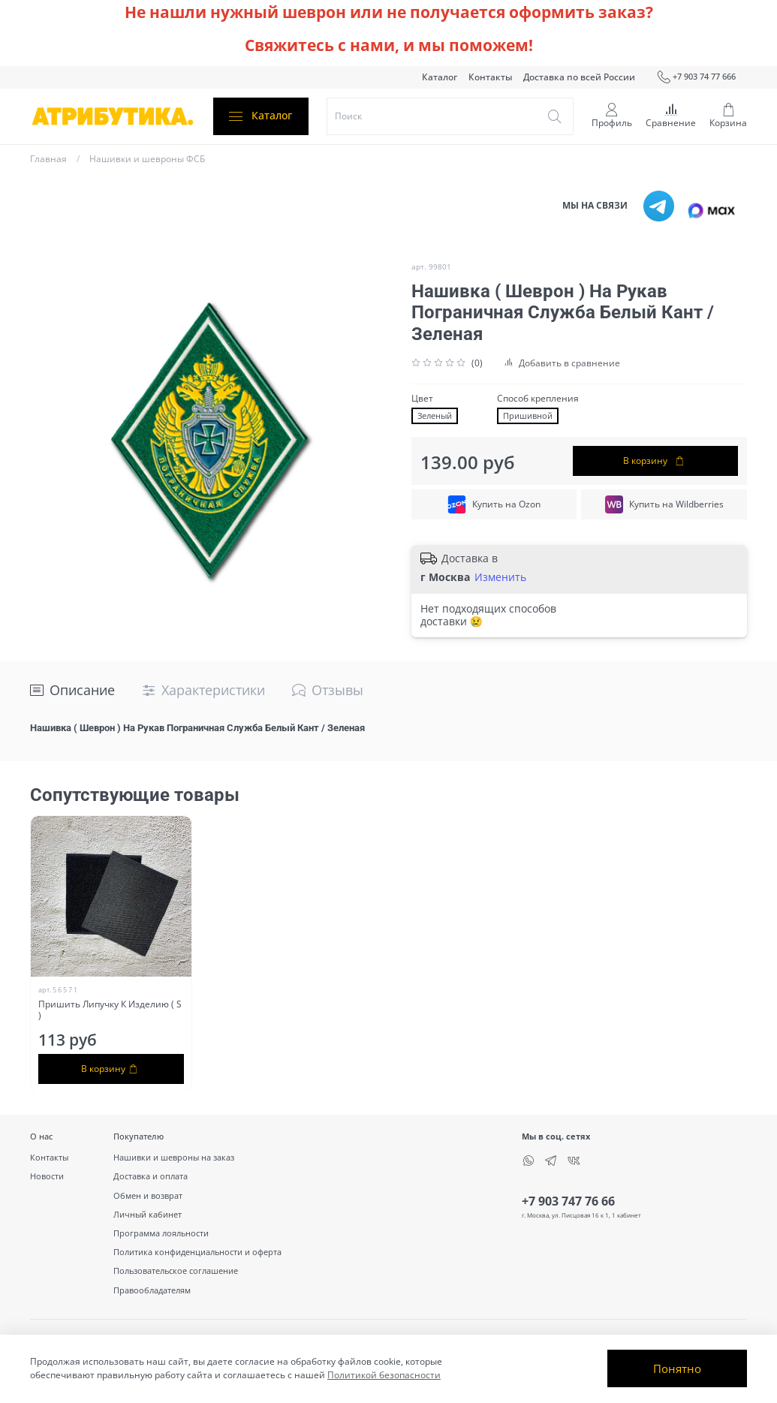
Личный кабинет (147, 1214)
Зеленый (434, 416)
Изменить (500, 577)
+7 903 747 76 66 (568, 1201)
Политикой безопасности (384, 1374)
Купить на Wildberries (664, 504)
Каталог (439, 77)
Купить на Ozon (494, 504)
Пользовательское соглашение (175, 1270)
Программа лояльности (161, 1233)
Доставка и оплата (150, 1176)
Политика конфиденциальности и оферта (197, 1251)
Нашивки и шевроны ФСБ (147, 158)
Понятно (677, 1368)
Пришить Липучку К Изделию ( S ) (110, 1009)
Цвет (422, 398)
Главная (48, 158)
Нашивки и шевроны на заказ (173, 1157)
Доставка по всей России (579, 77)
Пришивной (528, 416)
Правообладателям (152, 1290)
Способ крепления (538, 398)
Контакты (490, 77)
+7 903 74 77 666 (697, 77)
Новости (47, 1176)
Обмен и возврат (147, 1195)
